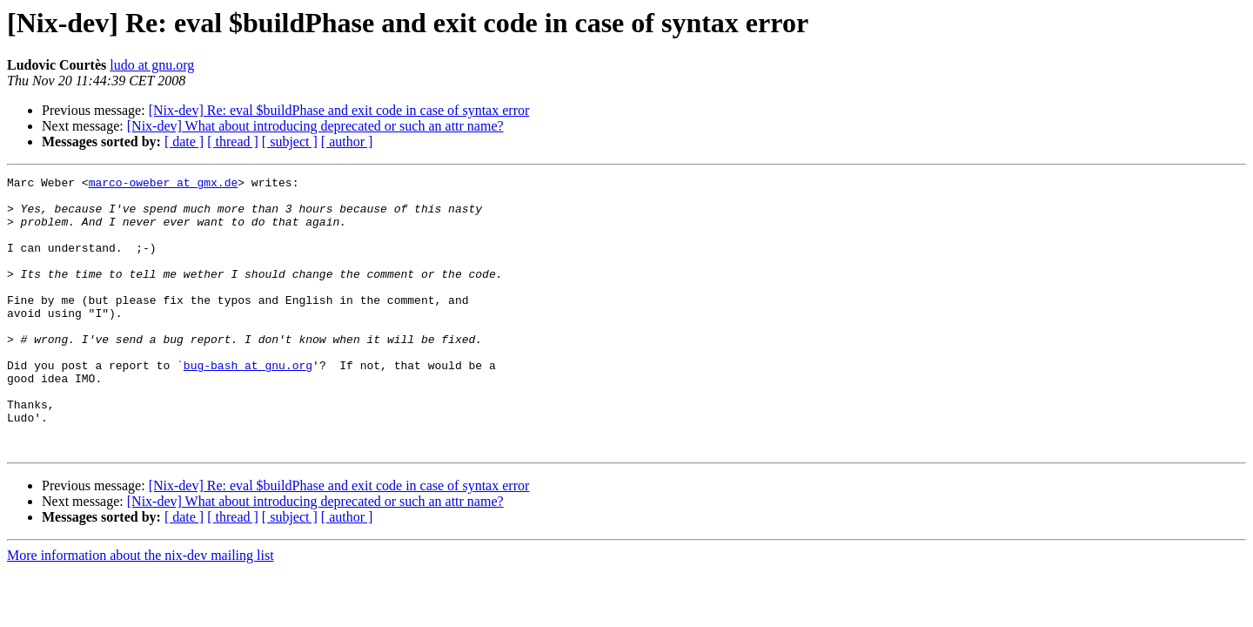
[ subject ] (290, 141)
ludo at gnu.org (152, 64)
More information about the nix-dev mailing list (140, 610)
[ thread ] (232, 141)
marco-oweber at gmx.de (163, 184)
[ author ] (347, 141)
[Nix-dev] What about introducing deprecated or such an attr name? (315, 125)
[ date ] (184, 141)
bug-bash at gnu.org (248, 404)
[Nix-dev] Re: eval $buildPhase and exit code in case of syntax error (339, 110)
